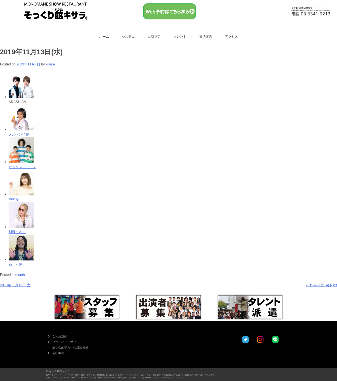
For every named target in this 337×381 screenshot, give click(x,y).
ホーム (104, 37)
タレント (179, 37)
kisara (50, 64)
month (20, 275)
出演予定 (154, 37)
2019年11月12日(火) (15, 285)
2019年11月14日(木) (321, 285)
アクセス (231, 37)
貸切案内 (205, 37)
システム (128, 37)
